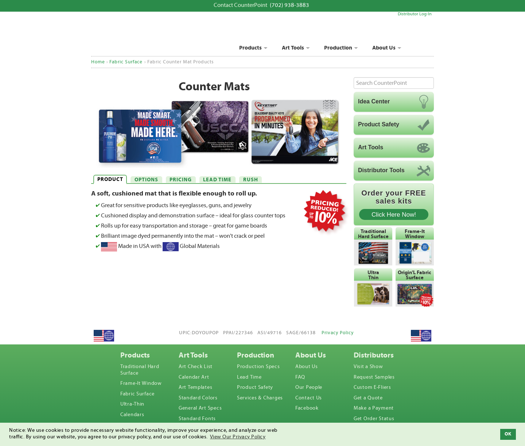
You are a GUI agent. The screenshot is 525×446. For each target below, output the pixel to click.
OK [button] (508, 434)
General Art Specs (200, 408)
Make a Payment (374, 408)
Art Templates (195, 387)
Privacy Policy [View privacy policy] (338, 333)
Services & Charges (260, 398)
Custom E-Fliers (372, 387)
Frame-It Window (141, 383)
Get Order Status (374, 419)
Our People (308, 387)
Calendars (132, 415)
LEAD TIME (217, 180)
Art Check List (196, 367)
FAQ (300, 377)
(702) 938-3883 (289, 5)
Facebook (307, 408)
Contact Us (308, 398)
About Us (384, 48)
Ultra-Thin (132, 404)
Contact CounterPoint (240, 5)
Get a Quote (368, 398)
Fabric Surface (126, 61)
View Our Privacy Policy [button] (238, 437)
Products (250, 48)
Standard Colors (198, 398)
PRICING (181, 180)
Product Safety (255, 387)
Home (98, 61)
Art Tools (293, 48)
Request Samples (374, 377)
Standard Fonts (197, 419)
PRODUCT (110, 179)
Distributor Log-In (415, 14)
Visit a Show (368, 367)
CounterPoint (148, 36)
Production (338, 48)
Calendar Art (194, 377)
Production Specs (258, 367)
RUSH (250, 180)
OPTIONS (146, 180)
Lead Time (249, 377)
